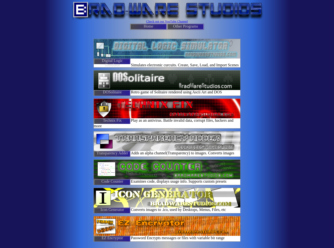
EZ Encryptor (112, 238)
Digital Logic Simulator (112, 61)
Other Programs (185, 26)
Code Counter (112, 181)
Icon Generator (112, 210)
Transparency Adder (112, 153)
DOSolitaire (112, 92)
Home (148, 26)
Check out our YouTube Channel (167, 21)
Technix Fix (112, 120)
